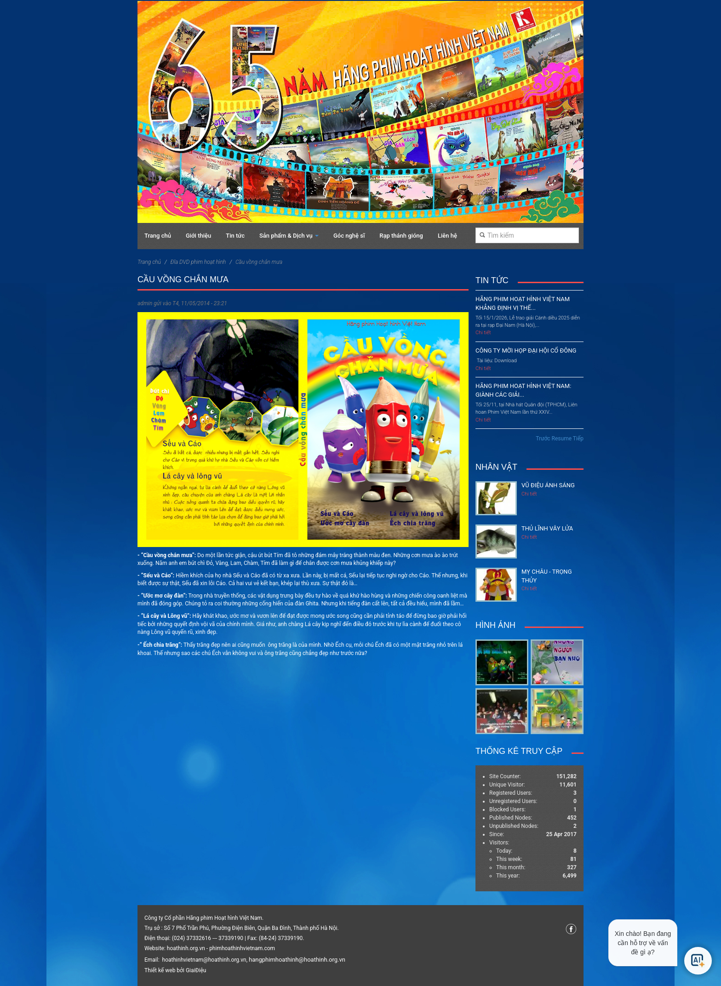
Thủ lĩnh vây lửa (547, 528)
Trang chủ (157, 235)
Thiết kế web (159, 970)
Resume (562, 438)
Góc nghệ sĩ (349, 235)
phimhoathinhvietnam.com (242, 948)
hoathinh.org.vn (186, 948)
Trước (543, 438)
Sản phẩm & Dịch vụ (289, 235)
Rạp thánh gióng (401, 235)
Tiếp (578, 438)
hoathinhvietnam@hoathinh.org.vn (204, 960)
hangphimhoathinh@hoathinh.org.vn (297, 959)
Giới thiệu (198, 235)
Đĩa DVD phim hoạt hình (198, 262)
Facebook (571, 929)
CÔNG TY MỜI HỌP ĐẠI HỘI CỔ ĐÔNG (525, 350)
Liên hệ (447, 235)
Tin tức (235, 235)
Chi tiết (483, 333)
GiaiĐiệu (196, 970)
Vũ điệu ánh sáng (548, 485)
